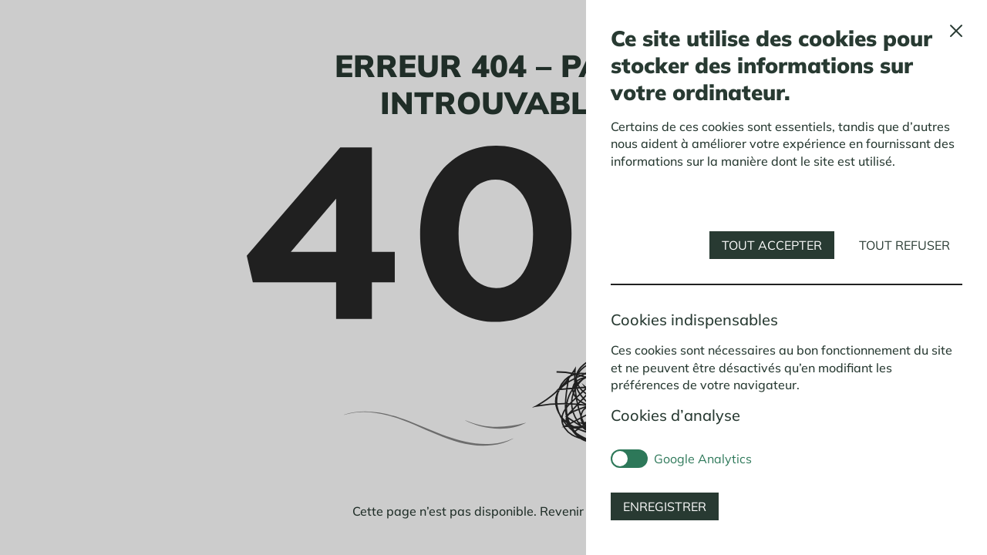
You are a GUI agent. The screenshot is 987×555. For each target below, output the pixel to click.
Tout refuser (904, 245)
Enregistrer (664, 506)
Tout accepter (772, 245)
